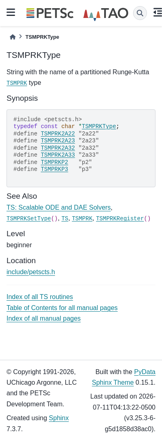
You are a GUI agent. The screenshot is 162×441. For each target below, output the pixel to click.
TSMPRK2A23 (58, 140)
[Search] (140, 13)
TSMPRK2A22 (58, 134)
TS (64, 218)
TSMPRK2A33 (58, 155)
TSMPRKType (99, 126)
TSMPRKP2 (54, 162)
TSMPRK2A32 (58, 148)
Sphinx (59, 417)
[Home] (12, 37)
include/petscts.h (31, 271)
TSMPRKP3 (54, 169)
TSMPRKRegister (120, 218)
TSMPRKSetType (29, 218)
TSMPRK (17, 83)
